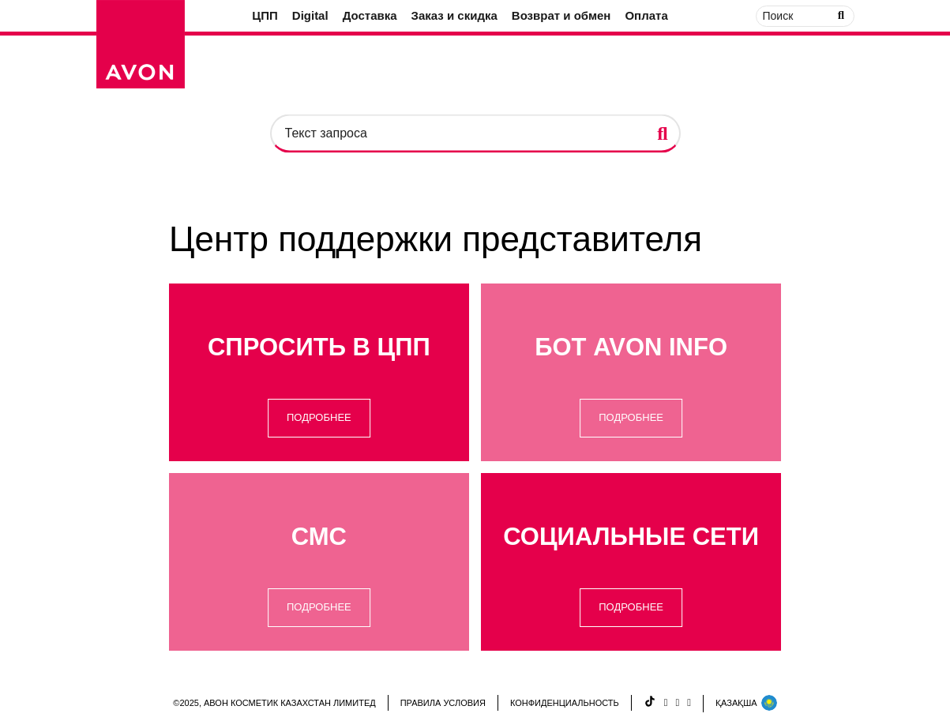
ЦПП (265, 15)
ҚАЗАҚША (746, 703)
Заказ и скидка (454, 15)
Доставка (370, 15)
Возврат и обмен (561, 15)
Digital (310, 15)
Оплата (646, 15)
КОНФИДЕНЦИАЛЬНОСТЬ (564, 703)
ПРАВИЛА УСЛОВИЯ (443, 703)
